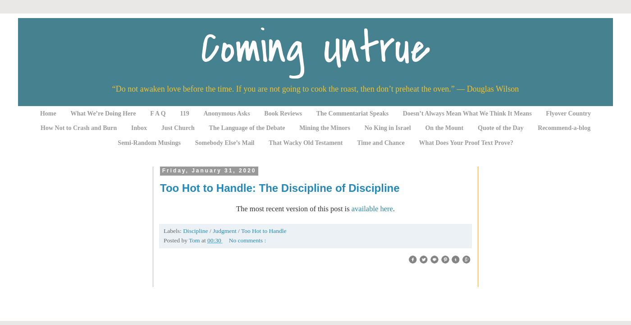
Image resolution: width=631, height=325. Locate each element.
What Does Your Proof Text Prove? (466, 142)
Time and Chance (381, 142)
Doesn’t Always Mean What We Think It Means (467, 113)
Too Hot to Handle (264, 231)
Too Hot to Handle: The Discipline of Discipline (280, 188)
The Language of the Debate (247, 128)
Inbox (139, 128)
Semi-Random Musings (149, 142)
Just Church (178, 128)
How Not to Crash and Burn (79, 128)
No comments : (247, 240)
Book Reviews (283, 113)
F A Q (158, 113)
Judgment (225, 231)
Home (48, 113)
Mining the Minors (324, 128)
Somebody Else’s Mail (225, 142)
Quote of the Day (501, 128)
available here (372, 208)
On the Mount (444, 128)
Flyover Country (568, 113)
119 (184, 113)
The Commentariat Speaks (352, 113)
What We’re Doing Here (103, 113)
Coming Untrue (315, 48)
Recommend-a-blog (564, 128)
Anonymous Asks (227, 113)
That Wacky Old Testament (306, 142)
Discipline (196, 231)
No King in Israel (388, 128)
